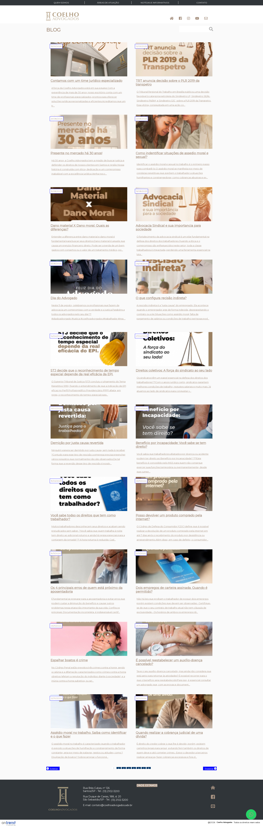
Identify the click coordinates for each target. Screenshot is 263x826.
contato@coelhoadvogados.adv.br (112, 805)
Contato (201, 2)
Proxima (209, 768)
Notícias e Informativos (155, 2)
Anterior (54, 768)
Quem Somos (61, 2)
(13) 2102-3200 (111, 791)
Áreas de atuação (108, 2)
